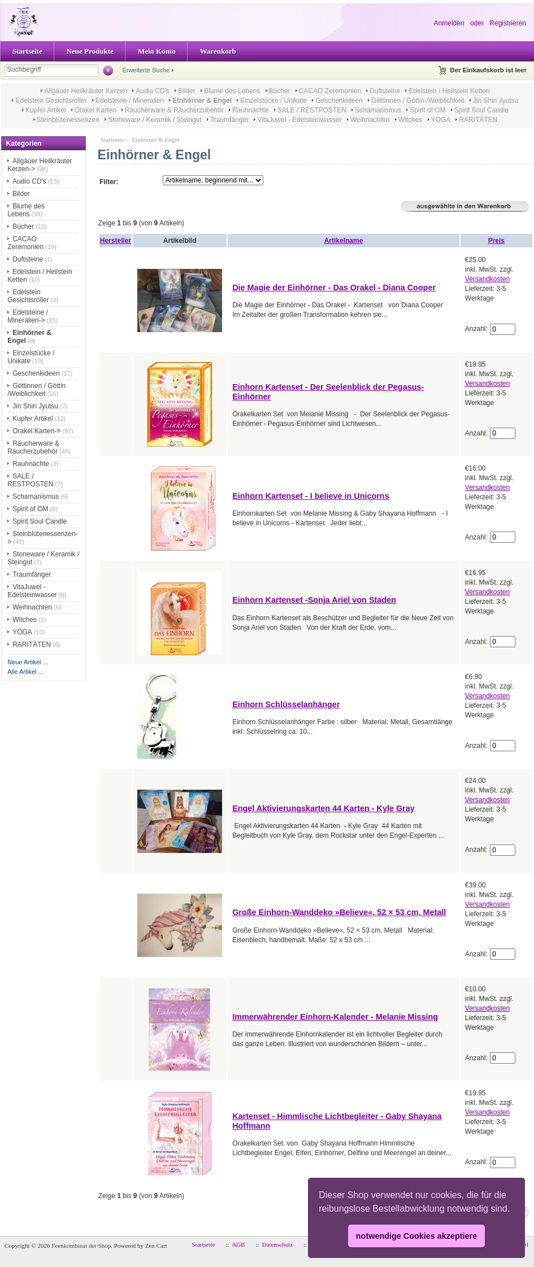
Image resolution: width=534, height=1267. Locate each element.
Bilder (187, 91)
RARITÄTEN (478, 120)
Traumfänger (229, 120)
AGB (238, 1244)
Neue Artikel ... (27, 662)
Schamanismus (378, 110)
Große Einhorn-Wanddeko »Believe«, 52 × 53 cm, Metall (339, 912)
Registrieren (507, 23)
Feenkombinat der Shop (81, 1245)
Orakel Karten (95, 110)
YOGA (441, 120)
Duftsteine (385, 91)
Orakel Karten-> (36, 431)
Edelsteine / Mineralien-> (27, 316)
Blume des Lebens (232, 91)
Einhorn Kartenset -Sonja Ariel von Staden (314, 599)
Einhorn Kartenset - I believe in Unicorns (310, 495)
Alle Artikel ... (25, 671)
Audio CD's (153, 91)
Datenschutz (277, 1244)
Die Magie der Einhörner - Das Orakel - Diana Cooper (334, 287)
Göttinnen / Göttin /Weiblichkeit (417, 101)
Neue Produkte (90, 51)
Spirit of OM (427, 110)
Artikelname (343, 241)
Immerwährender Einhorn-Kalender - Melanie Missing (335, 1016)
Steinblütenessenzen (68, 120)
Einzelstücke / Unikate (273, 101)
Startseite (27, 51)
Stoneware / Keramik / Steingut (154, 120)
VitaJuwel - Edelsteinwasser (299, 120)
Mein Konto (157, 51)
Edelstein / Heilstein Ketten (449, 91)
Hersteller (115, 241)
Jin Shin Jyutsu (496, 101)
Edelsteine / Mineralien (129, 101)
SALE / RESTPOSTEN (311, 110)
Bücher (279, 91)
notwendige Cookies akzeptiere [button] (416, 1235)
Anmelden (449, 23)
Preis (496, 241)
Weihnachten (370, 120)
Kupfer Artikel (45, 110)
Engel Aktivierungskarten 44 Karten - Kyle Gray (323, 808)
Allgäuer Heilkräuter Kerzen (85, 91)
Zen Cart (156, 1245)
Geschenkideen (338, 101)
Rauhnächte (250, 110)
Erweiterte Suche (146, 70)
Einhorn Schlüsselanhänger (286, 704)
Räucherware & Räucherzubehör (174, 110)
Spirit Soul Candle (481, 110)
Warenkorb (218, 51)
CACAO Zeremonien (330, 91)
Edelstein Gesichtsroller (50, 101)
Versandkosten (487, 279)
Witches (410, 120)
